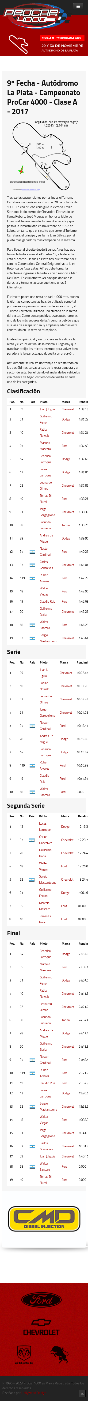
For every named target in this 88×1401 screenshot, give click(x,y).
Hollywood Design (33, 1392)
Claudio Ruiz (48, 601)
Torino (66, 525)
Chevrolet (68, 409)
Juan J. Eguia (47, 409)
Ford (65, 445)
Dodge (66, 419)
